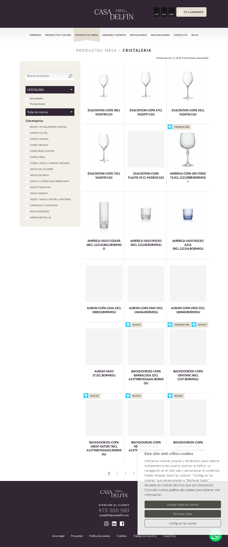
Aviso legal (58, 536)
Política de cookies (99, 536)
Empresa (35, 35)
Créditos (122, 536)
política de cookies (182, 490)
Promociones (35, 103)
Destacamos (138, 35)
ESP (164, 14)
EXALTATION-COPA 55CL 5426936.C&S (188, 112)
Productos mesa (86, 35)
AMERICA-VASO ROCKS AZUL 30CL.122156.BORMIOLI (188, 244)
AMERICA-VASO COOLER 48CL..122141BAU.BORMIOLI (104, 244)
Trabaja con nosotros (145, 536)
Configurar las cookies (183, 523)
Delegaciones (160, 35)
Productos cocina (58, 35)
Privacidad (77, 536)
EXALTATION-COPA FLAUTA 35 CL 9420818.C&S (146, 175)
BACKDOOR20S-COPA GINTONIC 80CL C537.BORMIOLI (188, 375)
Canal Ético (169, 536)
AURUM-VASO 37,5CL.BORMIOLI (103, 373)
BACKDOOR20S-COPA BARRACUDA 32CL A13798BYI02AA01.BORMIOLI (146, 377)
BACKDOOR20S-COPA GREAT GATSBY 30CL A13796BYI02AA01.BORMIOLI (104, 448)
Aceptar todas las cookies (183, 504)
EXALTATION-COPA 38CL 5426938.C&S (104, 112)
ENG (171, 14)
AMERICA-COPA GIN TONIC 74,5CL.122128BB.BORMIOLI (188, 177)
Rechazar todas (182, 514)
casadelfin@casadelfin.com (114, 515)
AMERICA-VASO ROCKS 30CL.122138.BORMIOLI (146, 243)
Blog (195, 35)
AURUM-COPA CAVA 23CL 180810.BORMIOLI (104, 310)
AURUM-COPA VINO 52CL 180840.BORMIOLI (188, 310)
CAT (157, 14)
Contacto (181, 35)
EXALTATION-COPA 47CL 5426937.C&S (146, 112)
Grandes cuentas (114, 35)
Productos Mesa (96, 50)
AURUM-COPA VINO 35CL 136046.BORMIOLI (146, 310)
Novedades (34, 98)
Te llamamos (191, 12)
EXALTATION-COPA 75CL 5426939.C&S (104, 175)
